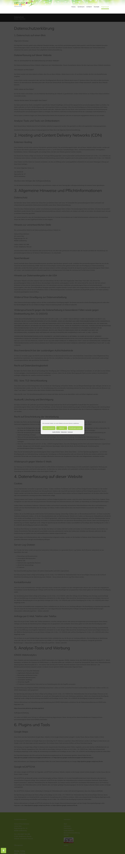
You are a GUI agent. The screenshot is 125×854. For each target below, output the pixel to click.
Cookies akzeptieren (49, 428)
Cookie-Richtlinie (56, 432)
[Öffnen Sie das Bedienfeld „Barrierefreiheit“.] (3, 850)
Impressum (70, 432)
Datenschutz (64, 432)
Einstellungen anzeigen (75, 428)
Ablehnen (61, 428)
